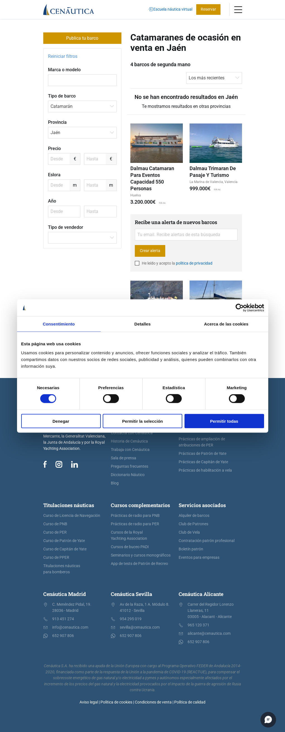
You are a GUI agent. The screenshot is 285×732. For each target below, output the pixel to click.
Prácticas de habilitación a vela (205, 470)
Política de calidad (189, 702)
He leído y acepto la (173, 263)
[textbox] (82, 237)
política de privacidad (194, 263)
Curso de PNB (55, 524)
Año (52, 201)
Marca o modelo (64, 69)
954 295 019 (131, 619)
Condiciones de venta (153, 702)
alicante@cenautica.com (209, 633)
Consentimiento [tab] (59, 324)
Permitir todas (224, 421)
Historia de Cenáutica (129, 441)
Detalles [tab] (142, 324)
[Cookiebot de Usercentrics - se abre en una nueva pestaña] (239, 308)
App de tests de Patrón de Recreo (139, 563)
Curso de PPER (56, 557)
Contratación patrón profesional (206, 540)
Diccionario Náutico (128, 474)
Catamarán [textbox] (62, 106)
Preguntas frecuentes (129, 466)
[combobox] (82, 106)
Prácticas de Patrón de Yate (202, 453)
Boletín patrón (191, 549)
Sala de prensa (123, 458)
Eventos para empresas (199, 557)
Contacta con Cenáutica (132, 433)
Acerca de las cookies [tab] (226, 324)
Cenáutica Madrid (64, 594)
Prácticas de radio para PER (135, 524)
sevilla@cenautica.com (140, 627)
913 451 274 (63, 619)
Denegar (60, 421)
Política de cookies (116, 702)
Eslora (54, 174)
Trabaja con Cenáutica (130, 449)
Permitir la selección (142, 421)
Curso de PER (55, 532)
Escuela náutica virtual (170, 9)
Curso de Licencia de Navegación (71, 515)
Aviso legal (89, 702)
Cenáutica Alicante (201, 594)
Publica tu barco (82, 38)
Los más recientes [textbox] (206, 77)
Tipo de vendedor (65, 227)
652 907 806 (63, 635)
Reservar (208, 9)
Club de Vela (189, 532)
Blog (115, 483)
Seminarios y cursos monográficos (141, 555)
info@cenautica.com (70, 627)
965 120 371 (198, 625)
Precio (54, 148)
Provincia (57, 122)
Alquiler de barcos (194, 515)
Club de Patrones (193, 524)
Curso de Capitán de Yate (65, 549)
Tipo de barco (62, 96)
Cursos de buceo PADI (130, 547)
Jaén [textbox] (55, 132)
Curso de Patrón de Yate (64, 540)
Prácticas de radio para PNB (135, 515)
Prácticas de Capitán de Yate (203, 462)
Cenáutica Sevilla (131, 594)
